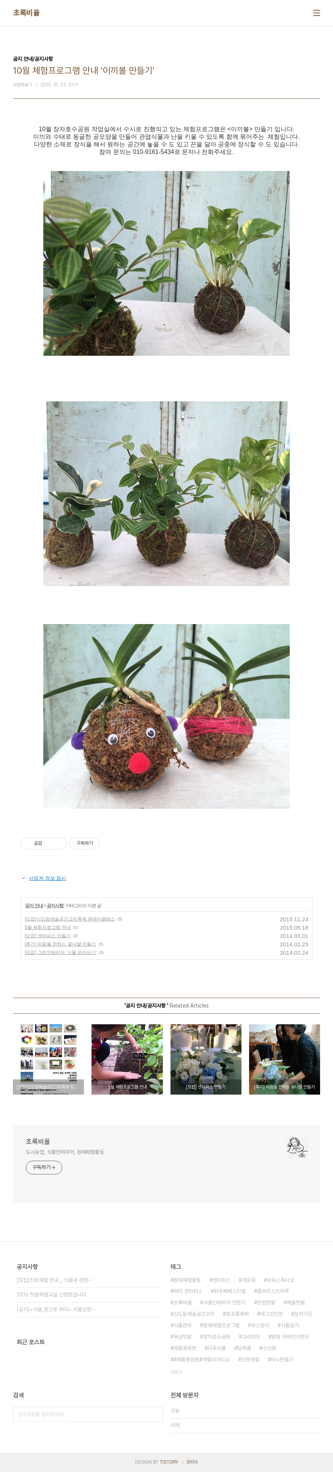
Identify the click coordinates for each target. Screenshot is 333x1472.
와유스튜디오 (280, 1280)
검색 (155, 1414)
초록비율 (26, 12)
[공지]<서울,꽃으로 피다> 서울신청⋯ (56, 1309)
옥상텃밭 (183, 1337)
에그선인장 (271, 1314)
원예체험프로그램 (221, 1325)
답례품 (244, 1348)
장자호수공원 (216, 1337)
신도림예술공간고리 (194, 1314)
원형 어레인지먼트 (290, 1337)
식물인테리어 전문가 (224, 1302)
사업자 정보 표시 (43, 878)
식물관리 (183, 1325)
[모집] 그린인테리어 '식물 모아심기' (60, 952)
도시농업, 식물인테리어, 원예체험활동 (65, 1152)
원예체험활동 (187, 1280)
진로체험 (250, 1359)
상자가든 (303, 1314)
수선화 (269, 1348)
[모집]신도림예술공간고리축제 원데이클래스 (70, 919)
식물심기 (290, 1325)
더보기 (176, 1372)
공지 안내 (34, 905)
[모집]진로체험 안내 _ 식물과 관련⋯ (54, 1280)
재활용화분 (185, 1348)
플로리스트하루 (273, 1291)
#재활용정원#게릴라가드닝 (202, 1359)
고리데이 (251, 1337)
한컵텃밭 (266, 1302)
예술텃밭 (296, 1302)
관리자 (192, 1462)
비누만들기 (282, 1359)
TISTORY (168, 1462)
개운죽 (249, 1280)
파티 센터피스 (188, 1291)
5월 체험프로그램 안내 (48, 927)
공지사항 (55, 905)
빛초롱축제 (237, 1314)
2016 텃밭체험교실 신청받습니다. (52, 1294)
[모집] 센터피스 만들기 (48, 935)
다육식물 (217, 1348)
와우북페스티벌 (230, 1291)
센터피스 (221, 1280)
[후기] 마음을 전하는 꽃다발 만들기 (60, 944)
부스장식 (260, 1325)
